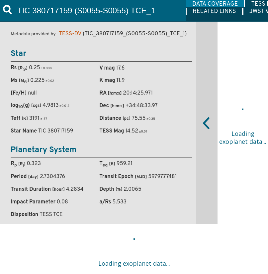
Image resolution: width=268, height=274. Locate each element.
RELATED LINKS (214, 11)
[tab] (215, 4)
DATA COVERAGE (215, 4)
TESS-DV (70, 34)
